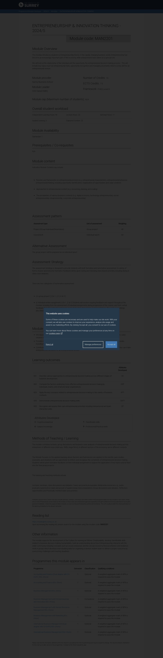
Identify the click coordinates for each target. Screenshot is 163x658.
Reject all (49, 344)
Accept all (111, 344)
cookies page (56, 333)
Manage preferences (93, 344)
